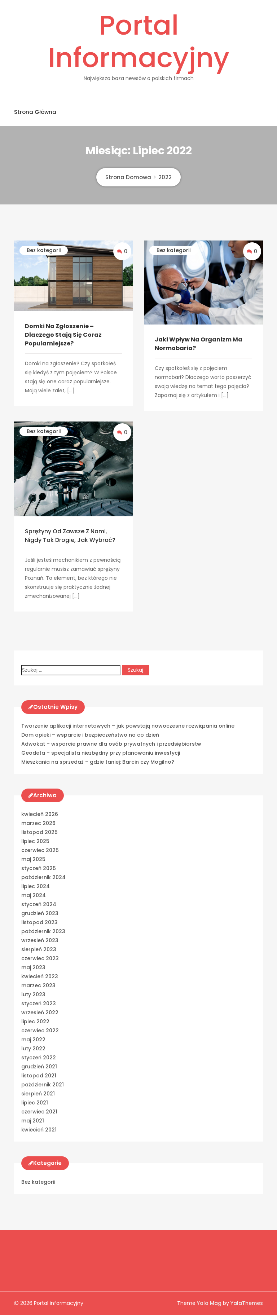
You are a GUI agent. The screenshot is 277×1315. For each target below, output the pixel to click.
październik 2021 (42, 1084)
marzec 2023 (38, 985)
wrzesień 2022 (39, 1012)
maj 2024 (33, 895)
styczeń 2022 (38, 1057)
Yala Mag (210, 1303)
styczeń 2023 (38, 1003)
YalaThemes (246, 1303)
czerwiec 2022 (40, 1030)
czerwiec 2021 (39, 1111)
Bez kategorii (44, 250)
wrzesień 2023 (39, 940)
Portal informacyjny (138, 41)
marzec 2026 (38, 823)
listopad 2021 (38, 1075)
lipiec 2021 (34, 1102)
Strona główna (35, 112)
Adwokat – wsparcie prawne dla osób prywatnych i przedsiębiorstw (111, 743)
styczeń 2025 (38, 868)
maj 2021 (32, 1120)
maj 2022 (33, 1039)
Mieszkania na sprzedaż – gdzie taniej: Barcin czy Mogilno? (97, 761)
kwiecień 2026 (39, 814)
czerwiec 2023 (40, 958)
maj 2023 (33, 967)
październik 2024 (43, 877)
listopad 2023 (39, 922)
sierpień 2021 (38, 1093)
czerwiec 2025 (40, 850)
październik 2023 (43, 931)
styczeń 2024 (38, 904)
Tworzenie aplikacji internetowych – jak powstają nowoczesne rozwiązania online (127, 725)
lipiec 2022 (35, 1021)
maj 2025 (33, 859)
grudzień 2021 (39, 1066)
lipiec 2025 (35, 841)
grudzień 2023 (39, 913)
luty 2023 (33, 994)
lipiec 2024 (35, 886)
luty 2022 (33, 1048)
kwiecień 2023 (39, 976)
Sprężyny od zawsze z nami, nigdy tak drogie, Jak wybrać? (70, 535)
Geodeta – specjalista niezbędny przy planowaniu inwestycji (100, 752)
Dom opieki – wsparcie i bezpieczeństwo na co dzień (90, 734)
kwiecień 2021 (39, 1129)
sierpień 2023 (38, 949)
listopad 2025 (39, 832)
